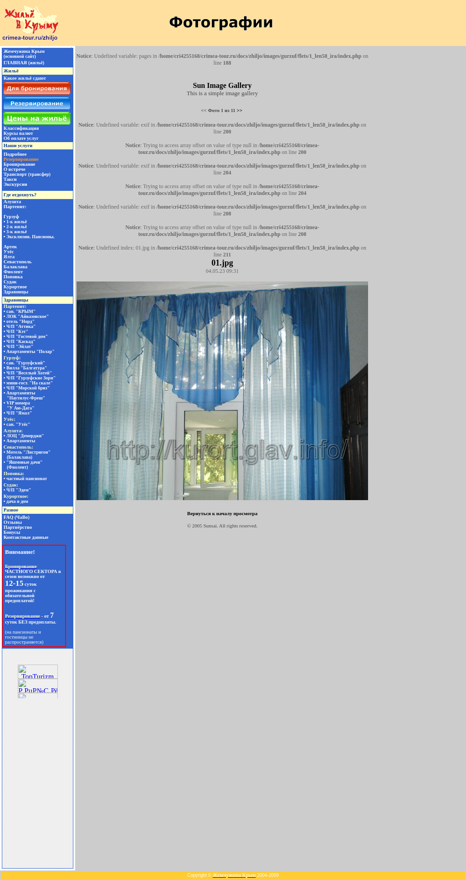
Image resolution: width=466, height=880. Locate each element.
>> (240, 110)
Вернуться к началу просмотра (222, 513)
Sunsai (210, 525)
